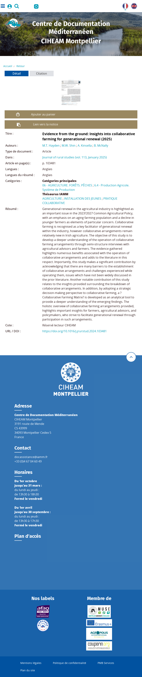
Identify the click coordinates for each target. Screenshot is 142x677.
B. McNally (101, 145)
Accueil (7, 66)
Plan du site (27, 670)
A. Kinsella (85, 145)
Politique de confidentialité (69, 663)
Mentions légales (30, 663)
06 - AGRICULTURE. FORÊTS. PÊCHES (67, 185)
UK (133, 5)
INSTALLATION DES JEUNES (82, 199)
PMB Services (106, 663)
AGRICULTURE (52, 199)
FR (124, 5)
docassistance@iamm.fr (31, 457)
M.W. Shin (68, 145)
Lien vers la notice (45, 124)
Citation (41, 73)
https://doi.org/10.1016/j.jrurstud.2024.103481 (74, 331)
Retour (20, 66)
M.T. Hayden (51, 145)
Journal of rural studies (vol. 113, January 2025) (74, 157)
